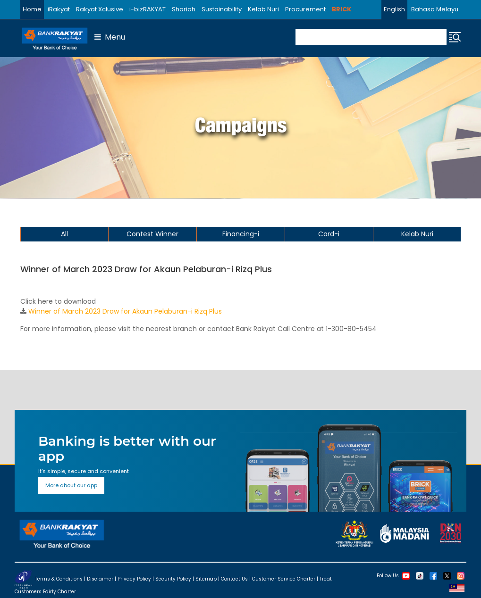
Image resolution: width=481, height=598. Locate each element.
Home (32, 9)
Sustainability (222, 9)
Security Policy (173, 579)
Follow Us (388, 576)
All (64, 234)
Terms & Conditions (59, 579)
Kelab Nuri (263, 9)
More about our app (71, 485)
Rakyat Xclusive (99, 9)
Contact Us (234, 579)
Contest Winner (152, 234)
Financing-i (240, 234)
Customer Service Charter (283, 579)
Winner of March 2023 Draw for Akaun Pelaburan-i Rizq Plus (125, 311)
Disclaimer (100, 579)
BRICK (341, 9)
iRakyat (59, 9)
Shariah (183, 9)
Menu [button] (109, 37)
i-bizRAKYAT (147, 9)
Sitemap (206, 579)
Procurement (305, 9)
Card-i (328, 234)
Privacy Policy (134, 579)
